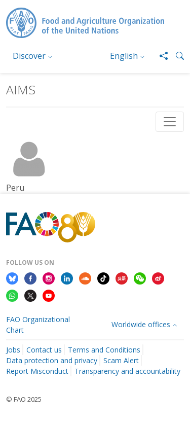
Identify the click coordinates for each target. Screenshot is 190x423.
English (124, 55)
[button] (176, 56)
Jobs (13, 350)
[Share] (159, 56)
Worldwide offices (140, 324)
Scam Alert (121, 360)
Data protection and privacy (51, 360)
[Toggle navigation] (170, 122)
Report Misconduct (37, 371)
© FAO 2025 (24, 399)
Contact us (44, 350)
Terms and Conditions (104, 350)
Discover (29, 55)
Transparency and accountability (127, 371)
